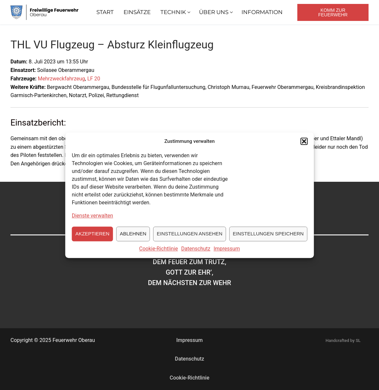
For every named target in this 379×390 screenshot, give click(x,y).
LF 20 (93, 79)
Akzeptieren (92, 239)
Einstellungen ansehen (189, 239)
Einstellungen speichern (268, 239)
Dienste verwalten (92, 221)
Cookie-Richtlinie (158, 254)
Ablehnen (133, 239)
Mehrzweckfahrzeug (61, 79)
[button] (304, 146)
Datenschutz (195, 254)
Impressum (227, 254)
